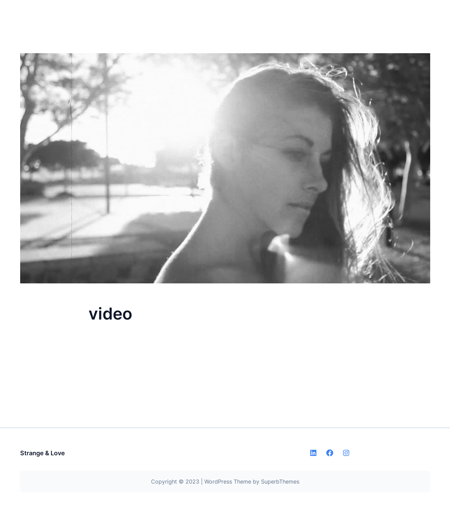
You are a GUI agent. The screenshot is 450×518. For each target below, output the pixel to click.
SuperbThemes (280, 481)
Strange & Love (42, 453)
